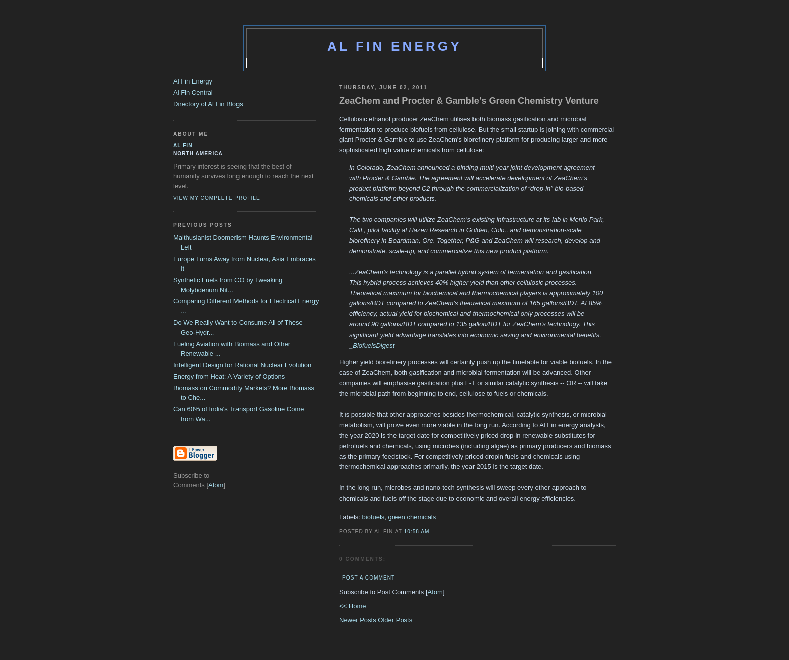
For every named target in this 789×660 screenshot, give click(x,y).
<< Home (352, 606)
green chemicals (412, 517)
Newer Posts (358, 620)
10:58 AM (417, 531)
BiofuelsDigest (374, 345)
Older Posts (395, 620)
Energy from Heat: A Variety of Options (229, 376)
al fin (183, 145)
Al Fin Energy (394, 46)
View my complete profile (216, 198)
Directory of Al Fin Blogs (208, 104)
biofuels (373, 517)
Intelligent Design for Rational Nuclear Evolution (242, 365)
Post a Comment (368, 578)
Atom (435, 592)
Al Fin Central (193, 92)
